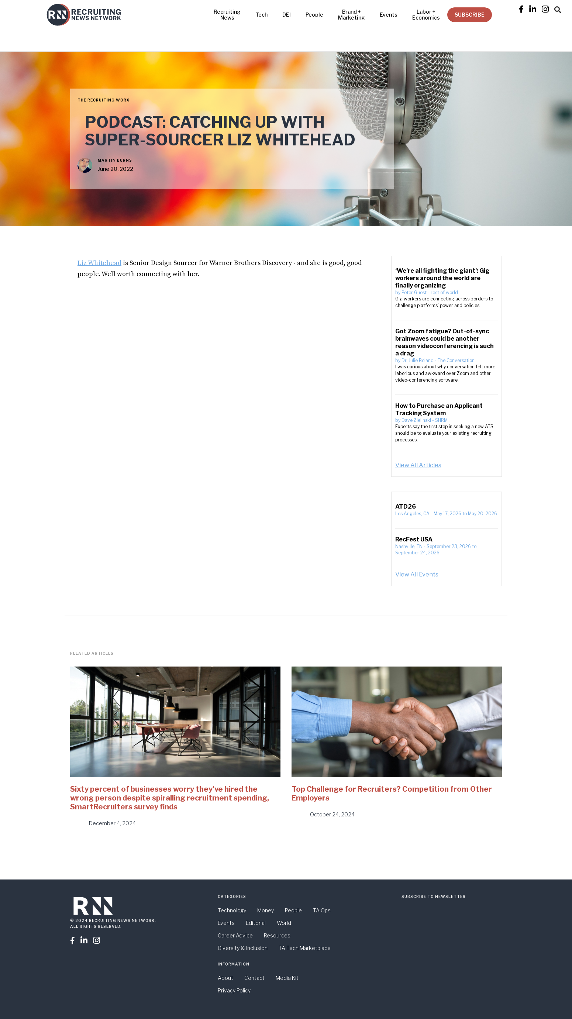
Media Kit (287, 978)
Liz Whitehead (99, 263)
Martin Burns (115, 160)
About (225, 978)
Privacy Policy (234, 990)
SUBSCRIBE (470, 14)
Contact (254, 978)
